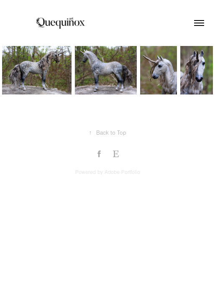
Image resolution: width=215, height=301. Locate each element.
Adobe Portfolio (122, 172)
